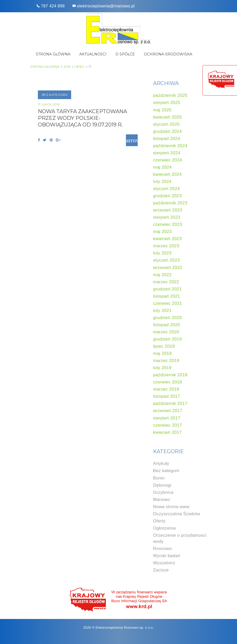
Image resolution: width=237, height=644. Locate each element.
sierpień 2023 (166, 217)
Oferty (159, 521)
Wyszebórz (164, 562)
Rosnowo (162, 548)
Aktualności (92, 54)
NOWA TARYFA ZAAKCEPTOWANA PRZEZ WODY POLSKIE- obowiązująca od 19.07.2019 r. (82, 118)
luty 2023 (162, 253)
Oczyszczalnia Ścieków (176, 513)
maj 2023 (162, 231)
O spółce (125, 54)
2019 (66, 66)
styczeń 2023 (166, 260)
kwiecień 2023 (167, 238)
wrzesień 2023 (167, 210)
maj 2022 (162, 274)
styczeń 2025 (166, 124)
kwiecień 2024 (167, 174)
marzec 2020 (166, 332)
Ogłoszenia (164, 528)
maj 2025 (162, 110)
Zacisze (161, 570)
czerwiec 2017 (167, 425)
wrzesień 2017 (167, 410)
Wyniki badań (166, 555)
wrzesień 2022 (167, 267)
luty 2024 (162, 181)
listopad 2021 (166, 296)
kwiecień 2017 (167, 432)
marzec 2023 (166, 245)
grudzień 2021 (167, 289)
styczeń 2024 (166, 188)
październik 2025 (170, 95)
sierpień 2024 (166, 152)
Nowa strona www (171, 506)
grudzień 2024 (167, 131)
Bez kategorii (54, 95)
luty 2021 (162, 310)
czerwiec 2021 (167, 303)
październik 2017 (170, 403)
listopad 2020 (166, 324)
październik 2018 (170, 374)
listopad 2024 (166, 138)
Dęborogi (162, 485)
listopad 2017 (166, 396)
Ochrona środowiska (168, 54)
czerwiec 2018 (167, 382)
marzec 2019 (166, 360)
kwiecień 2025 (167, 117)
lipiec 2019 (164, 346)
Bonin (159, 478)
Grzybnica (163, 492)
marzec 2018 (166, 389)
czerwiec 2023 (167, 224)
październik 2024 (170, 145)
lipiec (79, 66)
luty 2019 (162, 367)
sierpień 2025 (166, 102)
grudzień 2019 (167, 339)
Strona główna (53, 54)
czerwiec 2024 (167, 160)
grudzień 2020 (167, 317)
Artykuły (161, 463)
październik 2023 (170, 203)
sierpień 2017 (166, 418)
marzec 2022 (166, 281)
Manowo (161, 499)
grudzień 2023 (167, 195)
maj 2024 (162, 167)
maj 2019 (162, 353)
